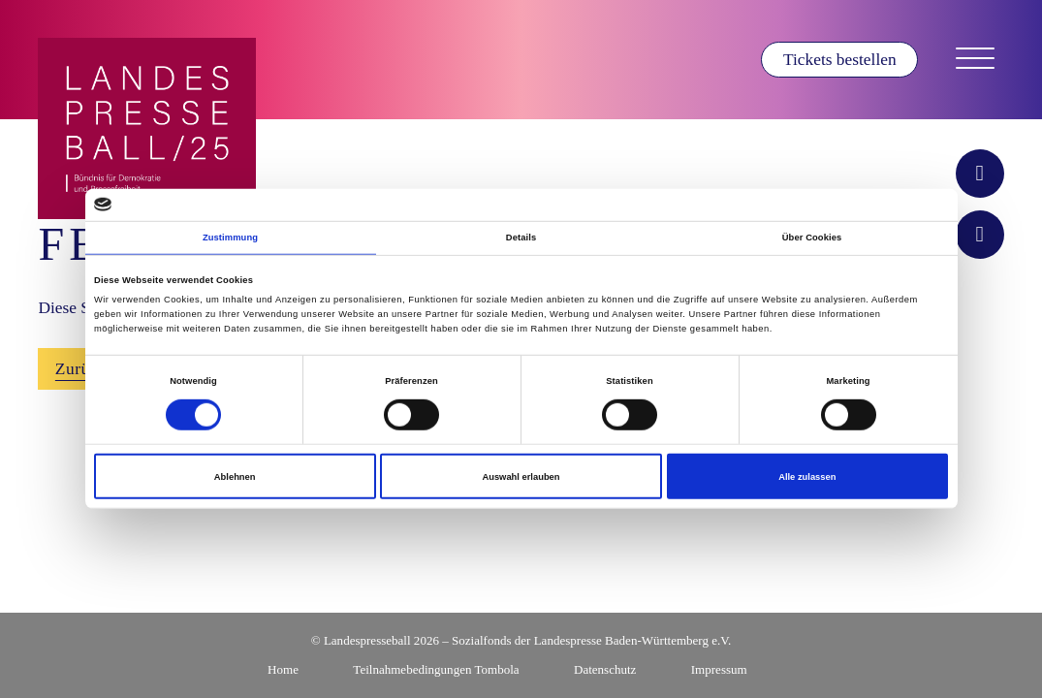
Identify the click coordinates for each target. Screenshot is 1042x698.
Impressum (719, 669)
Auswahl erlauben (520, 476)
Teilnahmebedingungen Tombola (436, 669)
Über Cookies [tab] (812, 237)
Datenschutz (605, 669)
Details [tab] (521, 237)
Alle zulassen (807, 476)
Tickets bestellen (840, 59)
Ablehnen (235, 476)
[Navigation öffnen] (975, 59)
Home (283, 669)
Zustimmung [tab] (230, 237)
